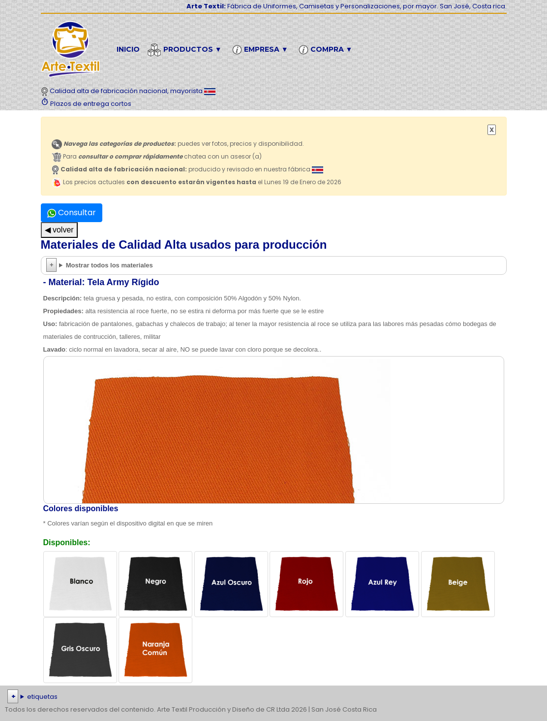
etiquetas (42, 696)
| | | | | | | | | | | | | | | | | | (273, 696)
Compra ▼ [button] (327, 50)
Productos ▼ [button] (186, 49)
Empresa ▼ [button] (261, 50)
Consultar (71, 212)
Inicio (128, 49)
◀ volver (59, 230)
